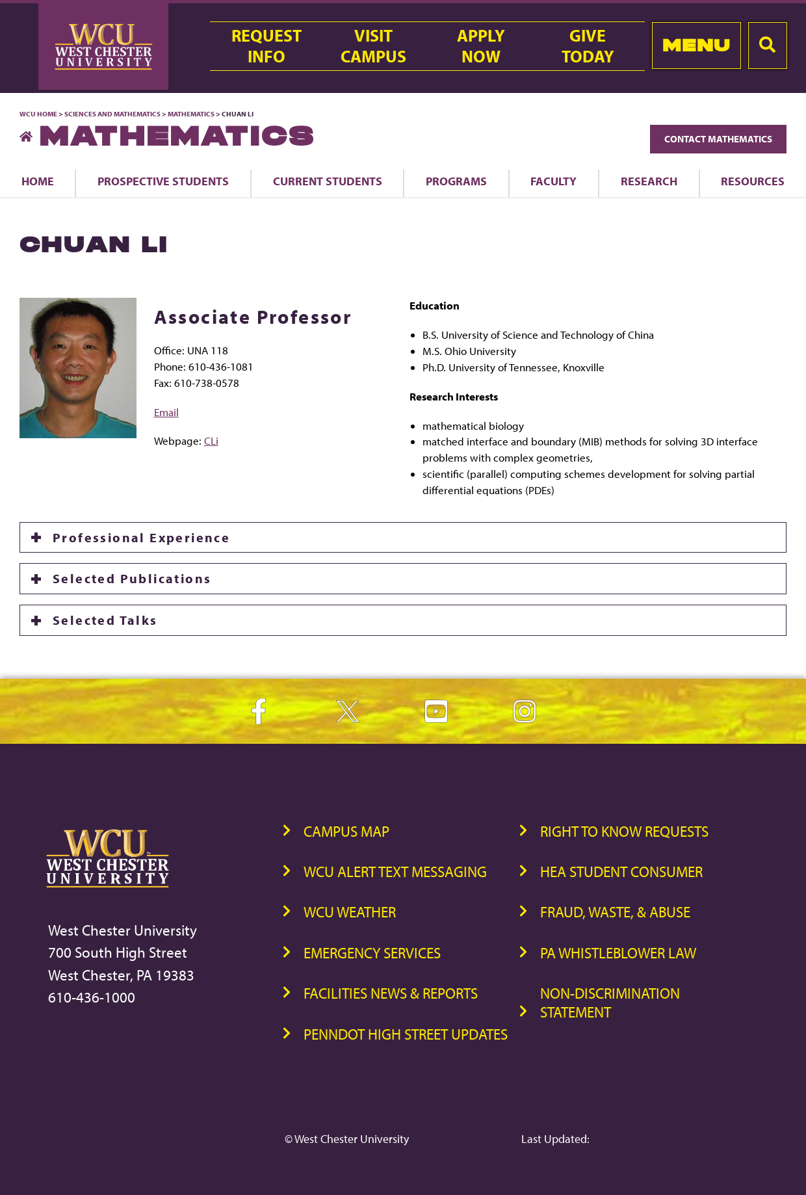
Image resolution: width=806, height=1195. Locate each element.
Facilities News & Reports (391, 993)
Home (37, 181)
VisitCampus (373, 46)
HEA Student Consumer (621, 871)
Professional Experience (141, 537)
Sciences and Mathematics (112, 113)
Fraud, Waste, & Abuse (615, 911)
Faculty (553, 181)
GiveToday (588, 46)
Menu (696, 45)
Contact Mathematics (718, 139)
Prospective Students (163, 181)
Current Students (327, 181)
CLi (211, 440)
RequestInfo (266, 46)
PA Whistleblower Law (618, 952)
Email (166, 412)
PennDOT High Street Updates (406, 1034)
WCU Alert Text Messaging (395, 871)
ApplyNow (481, 46)
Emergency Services (372, 952)
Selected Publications (132, 578)
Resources (753, 181)
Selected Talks (105, 620)
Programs (456, 181)
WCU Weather (350, 911)
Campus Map (346, 831)
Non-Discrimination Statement (610, 1002)
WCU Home (38, 113)
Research (649, 181)
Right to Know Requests (624, 831)
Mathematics (191, 113)
